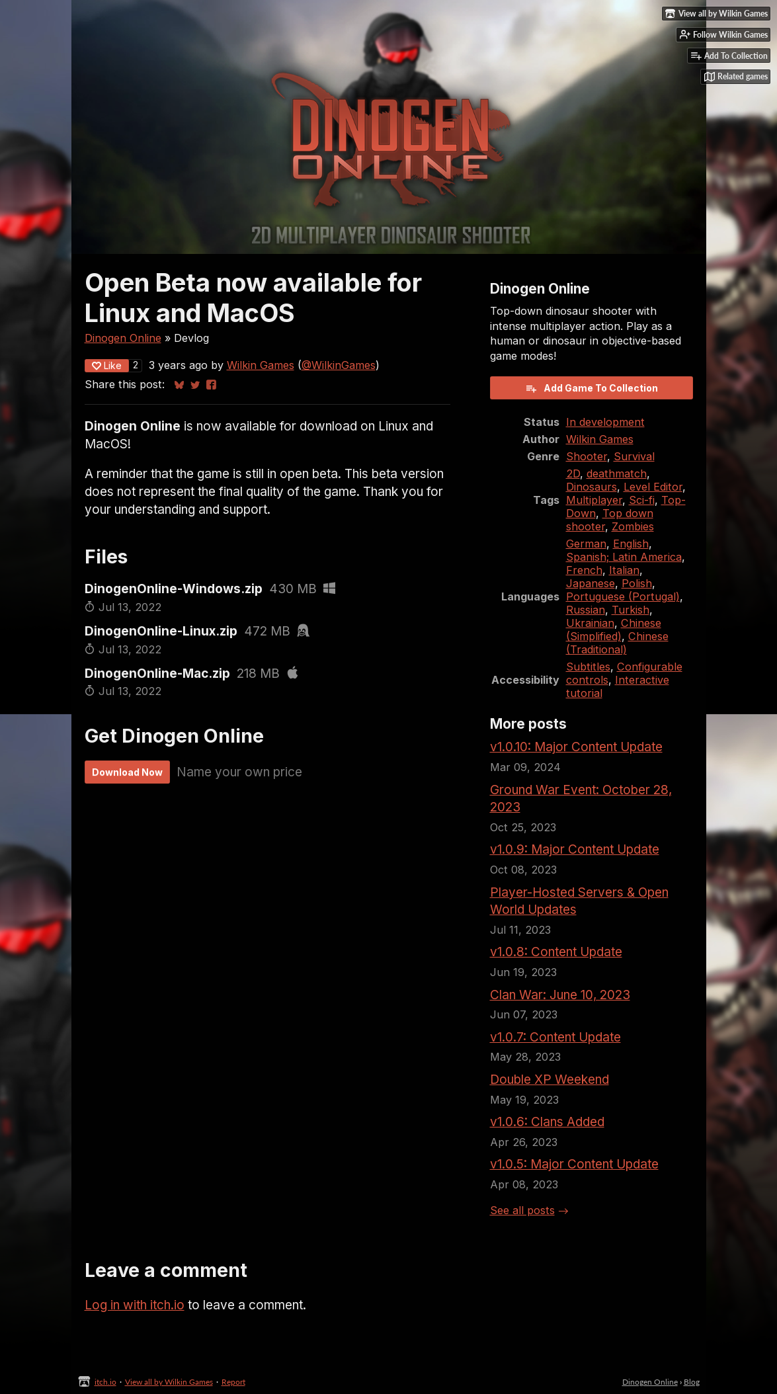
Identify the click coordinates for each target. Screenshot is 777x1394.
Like (107, 365)
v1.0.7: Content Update (555, 1037)
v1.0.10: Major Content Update (576, 747)
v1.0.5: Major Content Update (574, 1164)
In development (605, 422)
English (631, 543)
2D (573, 473)
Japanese (590, 583)
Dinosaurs (591, 486)
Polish (637, 583)
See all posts (522, 1210)
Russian (585, 609)
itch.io (105, 1382)
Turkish (630, 609)
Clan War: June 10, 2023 (560, 995)
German (586, 543)
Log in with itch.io (134, 1305)
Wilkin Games (260, 365)
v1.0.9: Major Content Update (574, 849)
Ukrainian (590, 623)
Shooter (586, 456)
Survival (634, 456)
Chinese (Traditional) (617, 643)
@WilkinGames (339, 365)
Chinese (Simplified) (613, 629)
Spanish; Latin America (624, 556)
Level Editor (653, 486)
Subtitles (588, 666)
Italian (624, 570)
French (584, 570)
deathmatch (617, 473)
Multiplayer (594, 500)
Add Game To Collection (591, 388)
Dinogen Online (123, 338)
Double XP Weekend (549, 1079)
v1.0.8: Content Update (556, 952)
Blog (692, 1382)
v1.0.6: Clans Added (547, 1121)
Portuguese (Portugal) (623, 596)
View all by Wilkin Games (169, 1382)
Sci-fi (642, 500)
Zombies (633, 526)
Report (233, 1382)
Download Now (127, 772)
